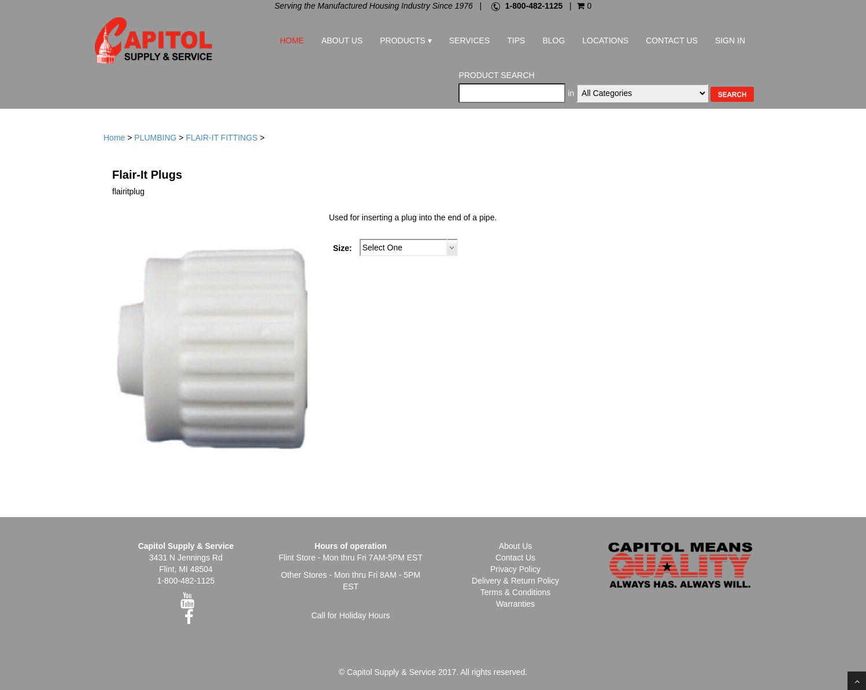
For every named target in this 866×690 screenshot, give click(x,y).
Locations (605, 40)
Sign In (730, 40)
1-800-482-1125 (534, 5)
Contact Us (672, 40)
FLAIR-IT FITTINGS (221, 137)
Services (469, 40)
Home (292, 40)
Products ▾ (405, 40)
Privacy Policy (515, 569)
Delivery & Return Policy (515, 580)
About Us (341, 40)
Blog (553, 40)
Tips (516, 40)
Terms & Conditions (515, 592)
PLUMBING (155, 137)
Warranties (515, 603)
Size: (342, 248)
